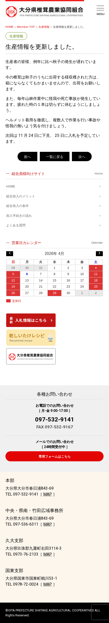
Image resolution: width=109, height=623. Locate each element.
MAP (47, 494)
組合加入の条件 (17, 206)
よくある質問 (15, 225)
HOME (9, 27)
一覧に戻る (54, 157)
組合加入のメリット (20, 196)
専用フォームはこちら (55, 456)
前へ (27, 157)
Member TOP (26, 27)
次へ (81, 157)
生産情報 (44, 27)
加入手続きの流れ (19, 216)
